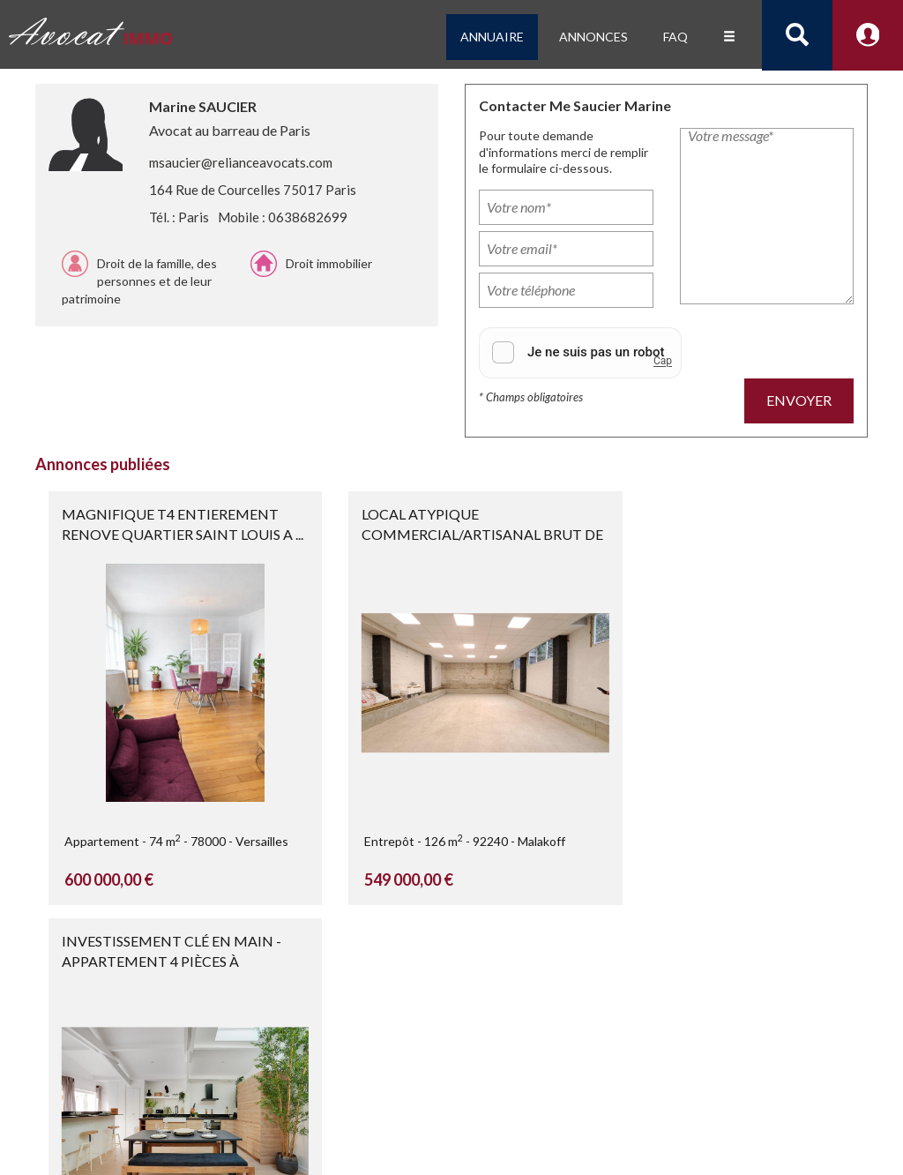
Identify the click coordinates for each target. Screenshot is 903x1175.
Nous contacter (523, 1153)
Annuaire (492, 36)
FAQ (675, 36)
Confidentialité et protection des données (506, 1135)
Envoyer (799, 400)
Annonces (593, 36)
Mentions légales (523, 1118)
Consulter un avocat (269, 1117)
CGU (644, 1135)
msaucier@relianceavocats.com (240, 162)
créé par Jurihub (159, 1117)
